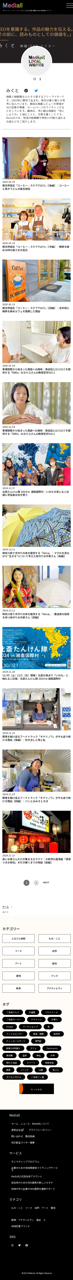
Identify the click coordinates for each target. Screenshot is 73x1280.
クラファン (36, 1019)
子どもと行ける (13, 1077)
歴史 (38, 1219)
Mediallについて (40, 1123)
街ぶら (56, 1069)
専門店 (38, 1041)
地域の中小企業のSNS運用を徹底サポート (33, 1188)
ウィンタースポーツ (15, 1041)
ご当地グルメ (12, 1012)
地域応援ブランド (20, 1226)
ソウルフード (51, 1012)
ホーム (5, 906)
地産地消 (49, 1062)
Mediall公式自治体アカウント (26, 1176)
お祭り (54, 1019)
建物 (18, 975)
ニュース (25, 1123)
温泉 (24, 1055)
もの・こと (54, 938)
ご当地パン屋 (37, 1077)
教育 (18, 988)
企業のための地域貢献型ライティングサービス (34, 1169)
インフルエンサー (14, 1033)
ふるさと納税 (18, 938)
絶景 (8, 1069)
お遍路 (32, 1012)
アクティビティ (54, 988)
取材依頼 (30, 1136)
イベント (24, 1069)
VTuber (9, 1026)
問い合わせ (17, 1136)
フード (18, 951)
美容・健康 (38, 1033)
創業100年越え (13, 1048)
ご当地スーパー (13, 1019)
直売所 (57, 1033)
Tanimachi (51, 1048)
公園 (41, 1069)
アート (18, 963)
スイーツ (31, 1062)
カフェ (33, 1048)
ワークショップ (30, 1026)
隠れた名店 (11, 1062)
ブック (54, 975)
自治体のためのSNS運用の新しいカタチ (32, 1182)
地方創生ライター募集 (23, 1142)
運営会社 (18, 1129)
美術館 (9, 1055)
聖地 (54, 963)
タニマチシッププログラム (25, 1161)
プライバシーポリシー (40, 1129)
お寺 (52, 1055)
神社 (38, 1055)
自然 (54, 951)
